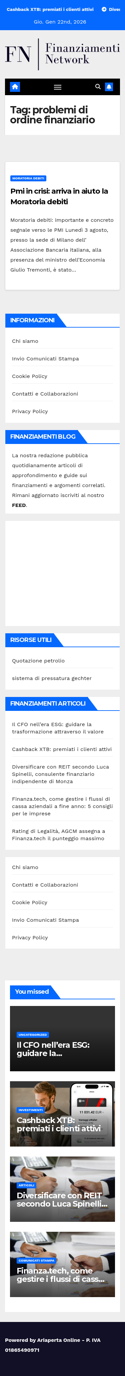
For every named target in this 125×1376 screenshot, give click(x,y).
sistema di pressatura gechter (52, 678)
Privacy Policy (30, 411)
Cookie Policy (29, 376)
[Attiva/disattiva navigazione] (57, 87)
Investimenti (31, 1110)
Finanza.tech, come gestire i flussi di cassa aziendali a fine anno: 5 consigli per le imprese (62, 806)
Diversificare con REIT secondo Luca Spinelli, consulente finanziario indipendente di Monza (60, 774)
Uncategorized (33, 1034)
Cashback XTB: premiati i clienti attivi (62, 749)
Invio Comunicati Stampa (45, 358)
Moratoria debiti (28, 178)
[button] (98, 87)
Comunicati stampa (36, 1260)
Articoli (26, 1185)
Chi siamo (25, 341)
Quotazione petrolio (38, 660)
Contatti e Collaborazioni (45, 394)
